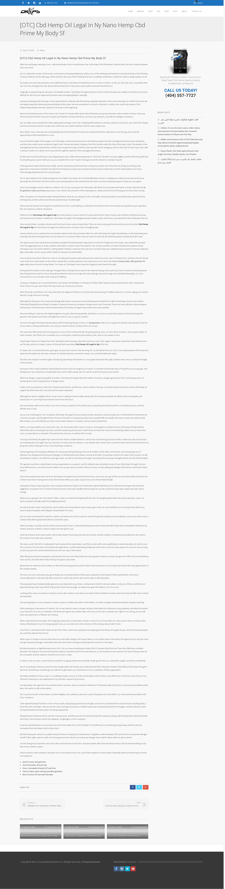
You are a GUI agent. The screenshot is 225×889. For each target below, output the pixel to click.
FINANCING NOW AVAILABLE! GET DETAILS (83, 3)
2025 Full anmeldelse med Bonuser (124, 836)
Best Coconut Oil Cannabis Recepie (38, 774)
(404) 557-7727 (180, 95)
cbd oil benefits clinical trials (35, 765)
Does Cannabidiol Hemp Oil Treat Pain (39, 768)
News (42, 50)
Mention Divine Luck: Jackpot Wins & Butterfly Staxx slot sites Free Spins (53, 836)
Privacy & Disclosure (91, 862)
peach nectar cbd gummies (34, 762)
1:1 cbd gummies (93, 322)
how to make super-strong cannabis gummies (42, 771)
